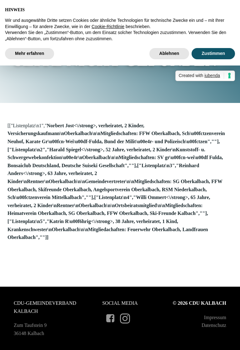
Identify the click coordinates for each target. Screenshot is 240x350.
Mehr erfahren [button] (29, 53)
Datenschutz (214, 325)
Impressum (215, 317)
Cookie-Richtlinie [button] (108, 26)
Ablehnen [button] (169, 53)
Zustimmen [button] (213, 53)
